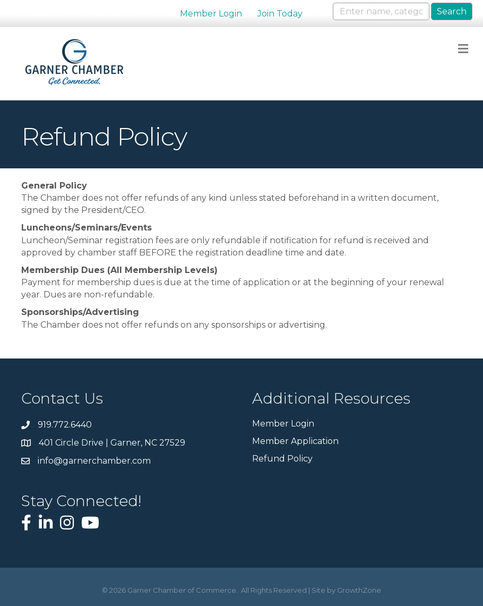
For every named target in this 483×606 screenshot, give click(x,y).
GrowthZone (359, 590)
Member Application (295, 441)
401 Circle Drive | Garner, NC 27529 (112, 443)
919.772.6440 (65, 425)
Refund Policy (282, 459)
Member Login (211, 13)
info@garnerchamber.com (94, 461)
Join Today (280, 13)
